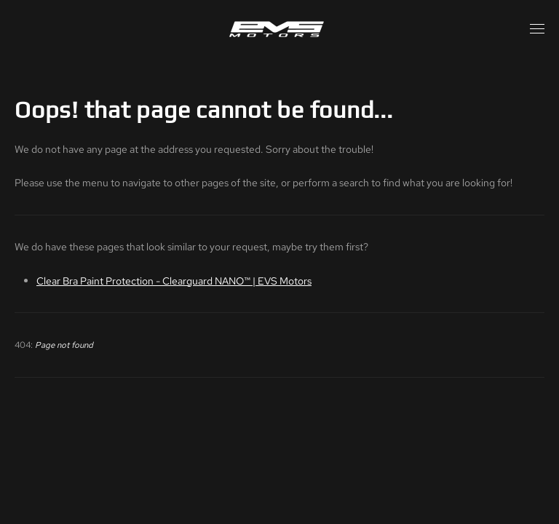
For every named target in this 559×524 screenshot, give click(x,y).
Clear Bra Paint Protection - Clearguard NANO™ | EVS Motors (174, 280)
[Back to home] (279, 29)
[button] (537, 29)
